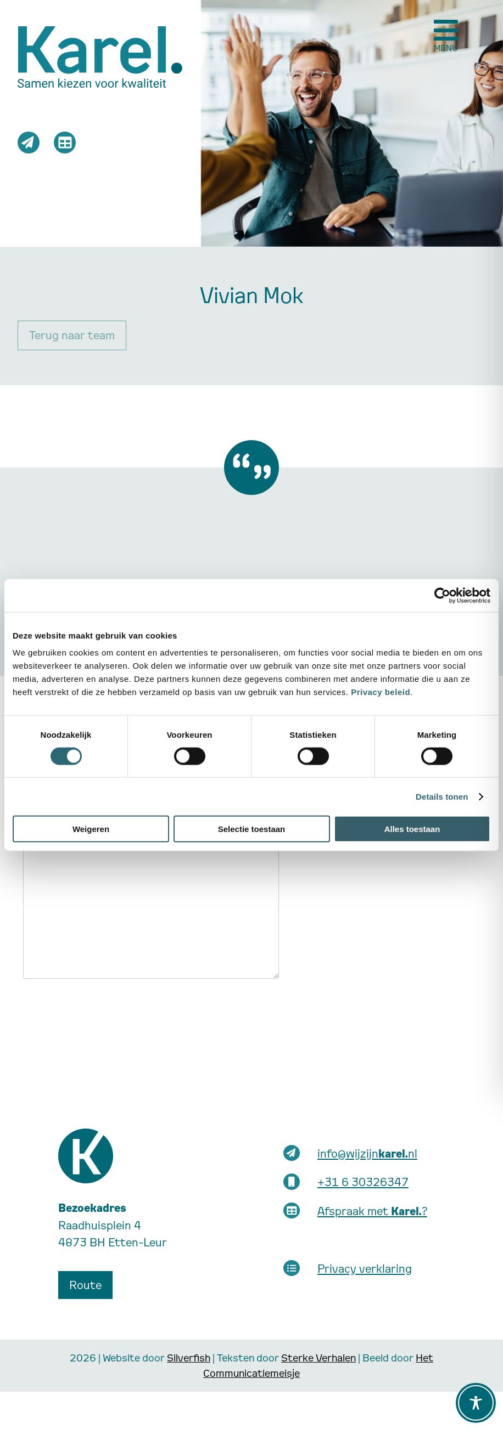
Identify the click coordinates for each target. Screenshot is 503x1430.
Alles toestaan (412, 829)
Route (85, 1285)
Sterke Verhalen (318, 1357)
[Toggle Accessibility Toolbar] (476, 1403)
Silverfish (188, 1357)
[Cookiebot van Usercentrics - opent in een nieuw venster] (442, 595)
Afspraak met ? (372, 1211)
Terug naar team (72, 335)
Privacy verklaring (364, 1268)
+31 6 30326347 (363, 1182)
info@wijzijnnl (367, 1153)
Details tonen (442, 796)
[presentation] (106, 1009)
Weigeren (90, 829)
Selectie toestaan (252, 829)
